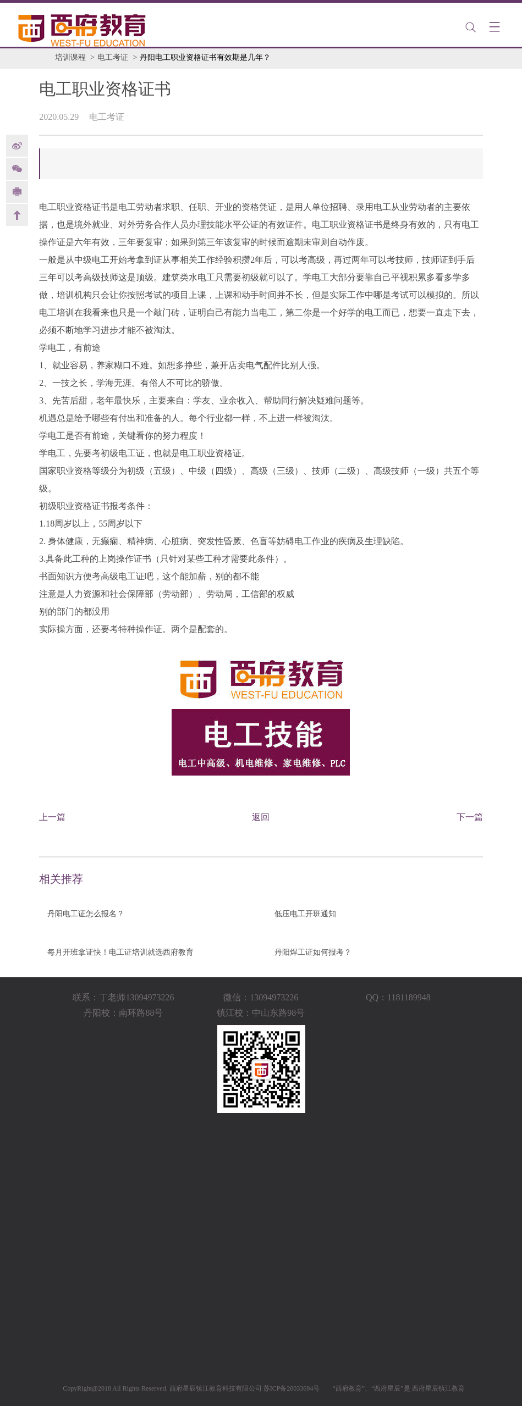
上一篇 (52, 817)
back (17, 215)
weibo (17, 146)
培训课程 (70, 57)
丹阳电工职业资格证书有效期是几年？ (205, 57)
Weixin (17, 169)
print (17, 192)
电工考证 (112, 57)
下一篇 (470, 817)
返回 (261, 817)
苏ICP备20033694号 (291, 1388)
